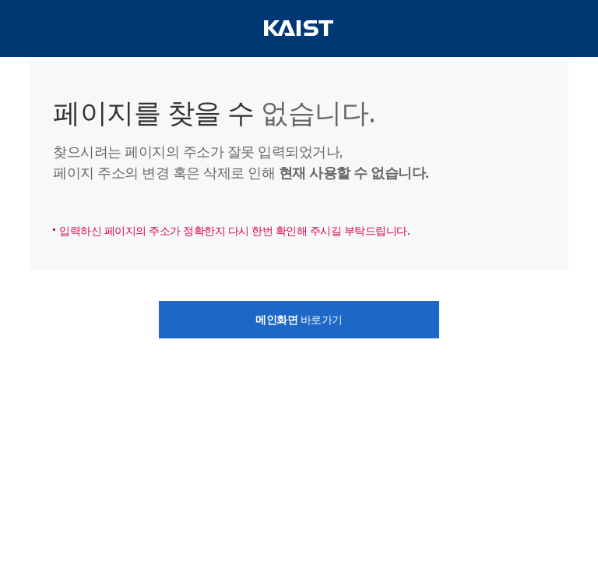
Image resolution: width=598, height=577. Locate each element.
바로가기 (299, 319)
